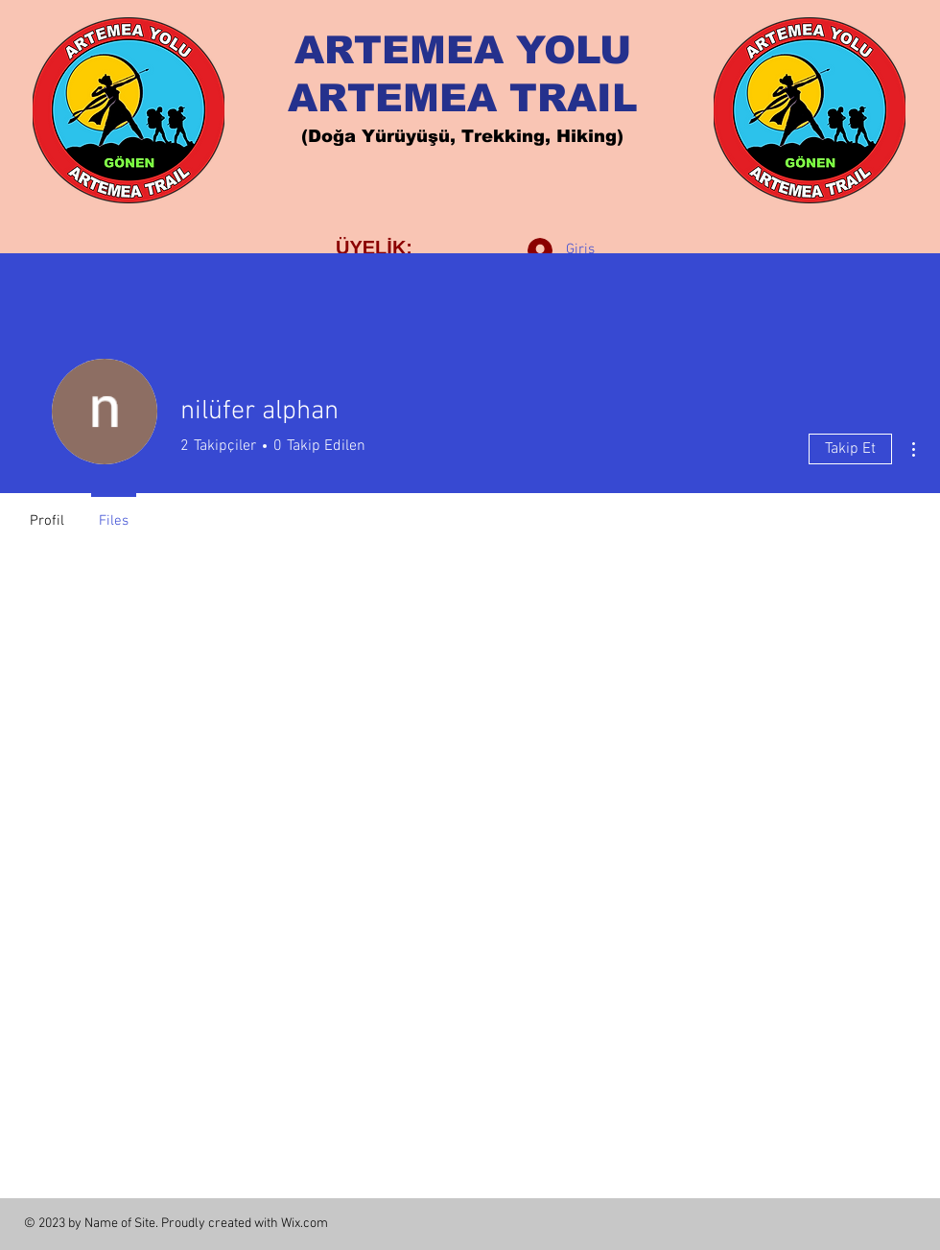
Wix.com (304, 1223)
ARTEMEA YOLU (462, 50)
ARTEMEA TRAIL (463, 98)
